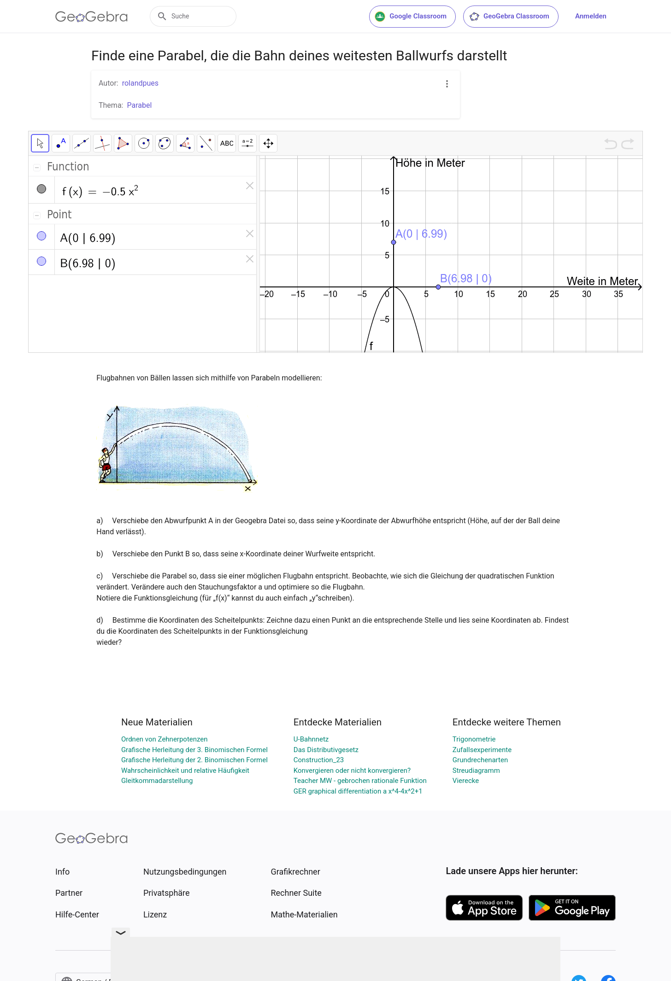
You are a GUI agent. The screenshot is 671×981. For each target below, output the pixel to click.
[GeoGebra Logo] (91, 16)
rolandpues (140, 83)
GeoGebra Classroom (509, 16)
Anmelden (590, 16)
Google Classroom (411, 16)
